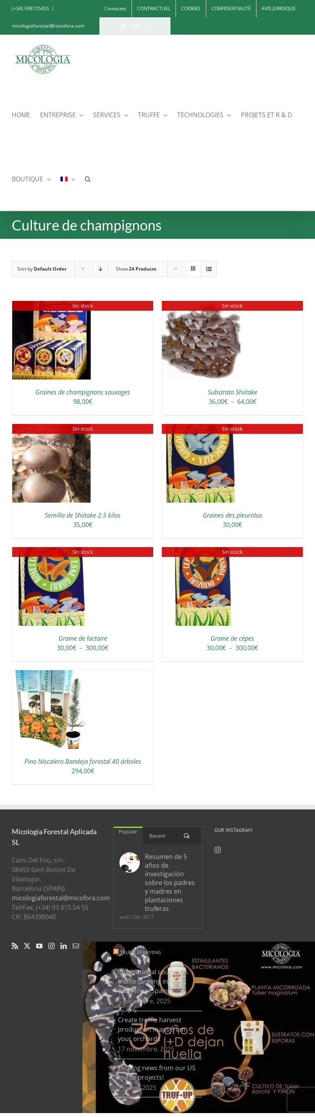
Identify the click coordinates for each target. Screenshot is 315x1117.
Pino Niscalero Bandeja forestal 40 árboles (82, 761)
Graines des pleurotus (232, 515)
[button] (88, 178)
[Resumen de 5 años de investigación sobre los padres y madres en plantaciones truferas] (129, 862)
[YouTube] (39, 946)
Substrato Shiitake (232, 392)
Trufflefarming (140, 952)
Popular (128, 831)
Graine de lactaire (83, 638)
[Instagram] (51, 946)
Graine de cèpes (232, 638)
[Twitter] (27, 946)
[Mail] (76, 946)
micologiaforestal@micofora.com (48, 25)
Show (136, 268)
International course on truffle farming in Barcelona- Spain (153, 981)
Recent (157, 835)
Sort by (41, 268)
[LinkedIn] (63, 946)
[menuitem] (67, 178)
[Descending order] (100, 269)
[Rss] (15, 946)
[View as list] (208, 268)
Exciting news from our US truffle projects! (157, 1073)
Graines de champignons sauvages (82, 392)
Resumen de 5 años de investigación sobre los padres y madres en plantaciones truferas (170, 882)
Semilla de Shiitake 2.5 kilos (83, 515)
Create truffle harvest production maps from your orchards (151, 1029)
